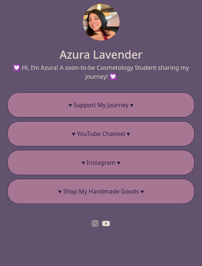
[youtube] (106, 223)
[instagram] (95, 223)
